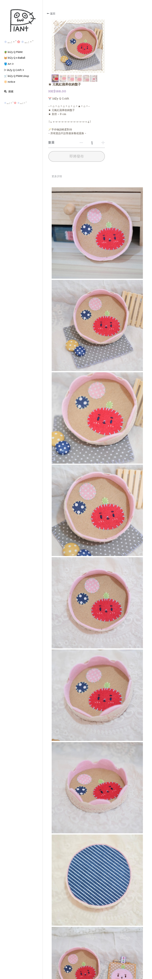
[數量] (122, 87)
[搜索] (8, 91)
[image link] (21, 20)
